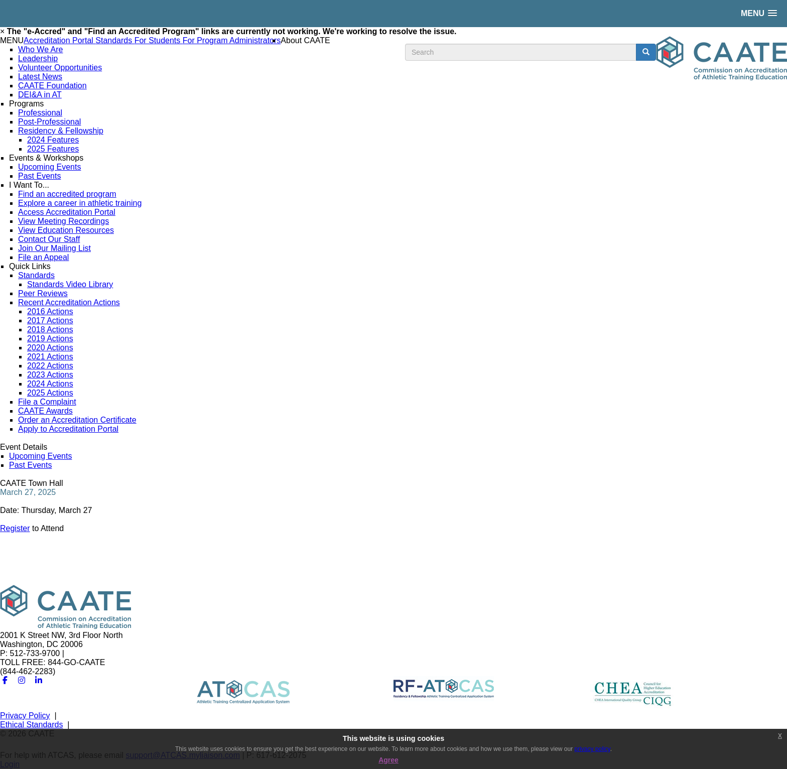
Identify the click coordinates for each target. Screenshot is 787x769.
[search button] (646, 52)
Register (15, 528)
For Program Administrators (232, 40)
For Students (159, 40)
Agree (388, 760)
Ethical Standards (31, 724)
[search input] (520, 52)
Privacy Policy (25, 715)
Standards (114, 40)
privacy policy (592, 748)
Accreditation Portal (59, 40)
